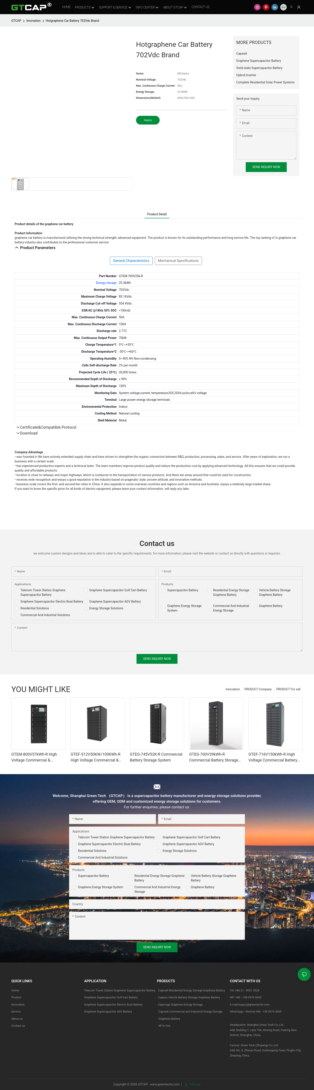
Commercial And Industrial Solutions (45, 615)
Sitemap (193, 1084)
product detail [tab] (157, 214)
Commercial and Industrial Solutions (103, 857)
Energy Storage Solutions (106, 608)
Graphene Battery (271, 606)
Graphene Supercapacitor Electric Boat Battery (51, 601)
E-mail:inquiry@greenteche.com (250, 1004)
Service (15, 1011)
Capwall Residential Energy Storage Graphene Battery (191, 990)
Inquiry (148, 120)
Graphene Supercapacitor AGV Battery (115, 601)
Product (16, 997)
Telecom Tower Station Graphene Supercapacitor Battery (116, 837)
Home (15, 990)
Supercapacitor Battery (182, 590)
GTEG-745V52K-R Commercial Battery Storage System (156, 757)
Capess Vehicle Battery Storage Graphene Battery (189, 997)
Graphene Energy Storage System (100, 887)
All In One (164, 1025)
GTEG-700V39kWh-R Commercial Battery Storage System (213, 757)
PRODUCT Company (258, 689)
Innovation (33, 20)
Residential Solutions (34, 608)
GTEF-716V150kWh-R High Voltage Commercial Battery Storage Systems (272, 757)
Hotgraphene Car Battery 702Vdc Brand (72, 20)
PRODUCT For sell (288, 689)
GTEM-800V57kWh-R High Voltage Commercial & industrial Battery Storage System (34, 757)
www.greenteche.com (164, 1084)
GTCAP (16, 20)
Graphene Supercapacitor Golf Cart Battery (118, 590)
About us (17, 1018)
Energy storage (106, 283)
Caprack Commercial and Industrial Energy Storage (189, 1011)
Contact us (18, 1025)
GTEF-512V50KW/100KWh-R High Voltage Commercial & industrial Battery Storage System (95, 757)
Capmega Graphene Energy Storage (180, 1004)
